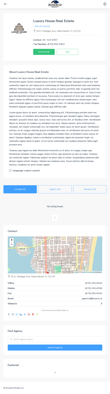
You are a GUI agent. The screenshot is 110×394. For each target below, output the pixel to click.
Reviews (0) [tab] (90, 189)
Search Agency (55, 347)
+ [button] (12, 240)
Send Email (44, 51)
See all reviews (42, 26)
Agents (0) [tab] (54, 189)
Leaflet (76, 272)
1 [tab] (56, 372)
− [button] (12, 244)
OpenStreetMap (87, 272)
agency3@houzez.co (92, 298)
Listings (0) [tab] (20, 189)
